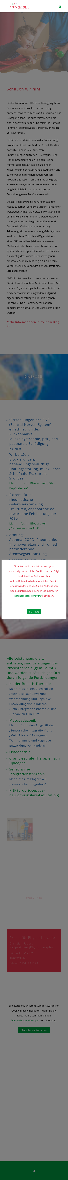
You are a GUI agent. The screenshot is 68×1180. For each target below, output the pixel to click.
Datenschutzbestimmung (28, 595)
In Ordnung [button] (34, 611)
